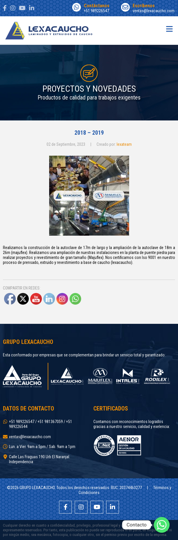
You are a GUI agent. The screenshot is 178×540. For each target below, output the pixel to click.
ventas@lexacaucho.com (148, 8)
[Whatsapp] (162, 525)
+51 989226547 (90, 8)
